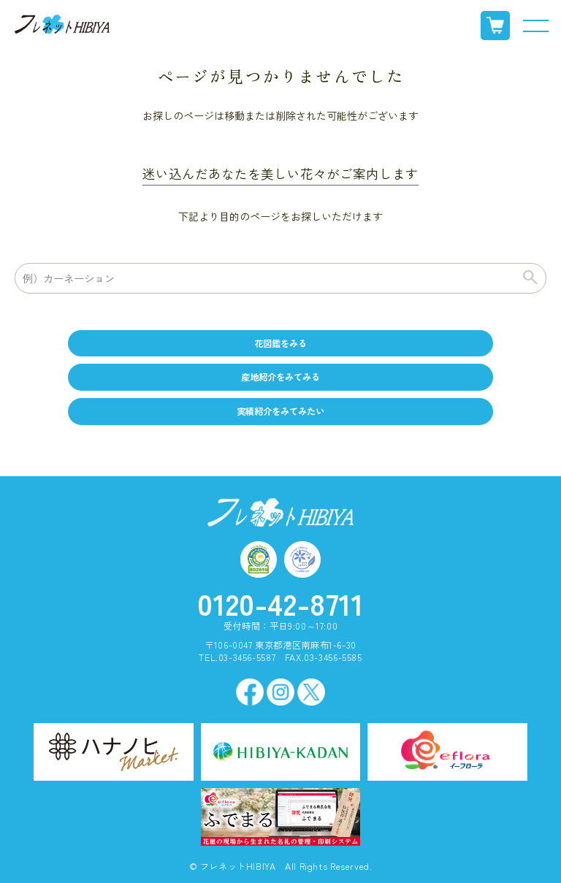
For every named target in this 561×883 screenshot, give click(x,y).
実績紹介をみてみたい (280, 411)
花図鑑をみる (280, 343)
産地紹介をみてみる (280, 376)
